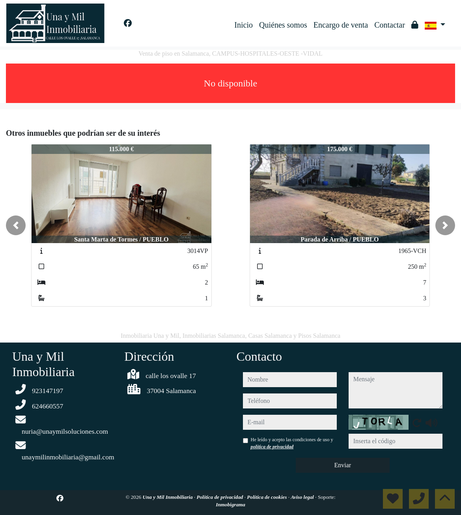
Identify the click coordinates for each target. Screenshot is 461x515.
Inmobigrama (230, 505)
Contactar (389, 25)
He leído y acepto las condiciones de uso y (292, 443)
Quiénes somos (283, 25)
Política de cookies (267, 497)
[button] (16, 225)
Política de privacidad (220, 497)
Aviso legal (303, 497)
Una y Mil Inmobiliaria (168, 497)
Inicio (243, 25)
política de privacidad (272, 446)
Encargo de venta (341, 25)
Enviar (342, 465)
